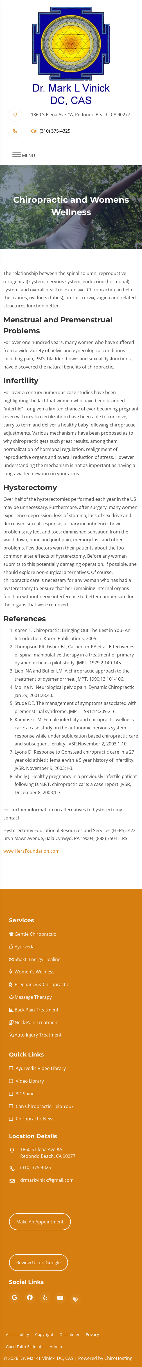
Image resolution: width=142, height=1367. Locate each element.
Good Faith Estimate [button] (25, 1346)
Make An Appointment (40, 1222)
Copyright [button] (44, 1334)
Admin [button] (56, 1346)
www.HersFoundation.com (31, 854)
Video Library (30, 1081)
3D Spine (25, 1094)
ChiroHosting (118, 1358)
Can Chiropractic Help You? (44, 1106)
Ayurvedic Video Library (41, 1068)
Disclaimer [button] (70, 1334)
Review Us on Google (38, 1262)
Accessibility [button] (17, 1334)
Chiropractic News (35, 1119)
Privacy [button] (92, 1334)
